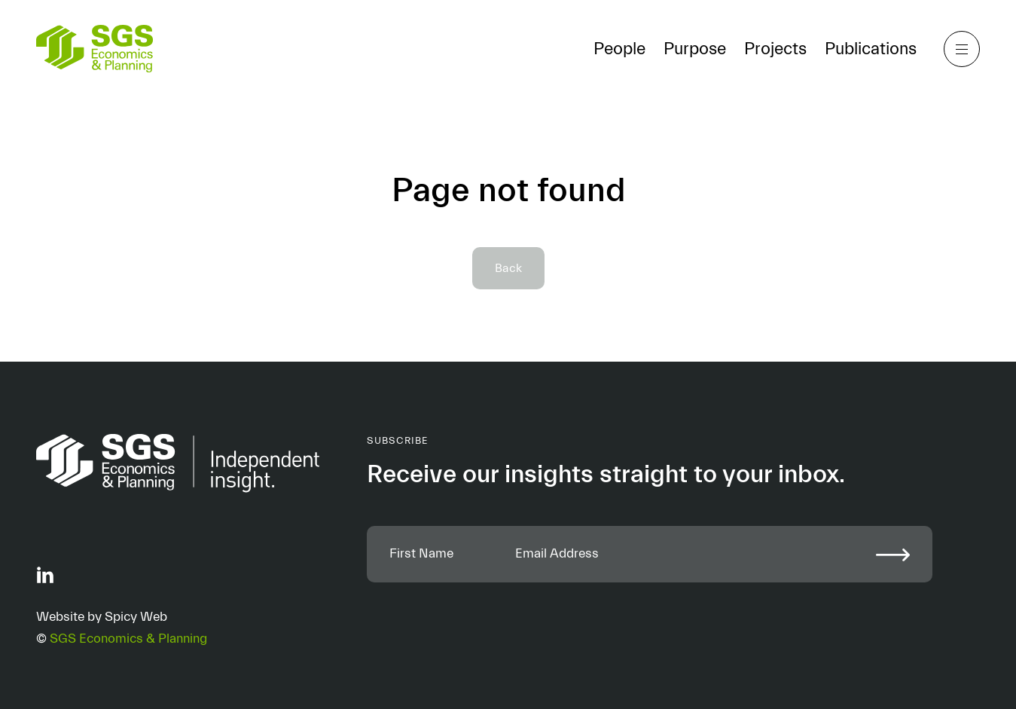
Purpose (695, 49)
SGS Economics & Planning (128, 638)
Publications (871, 49)
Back (508, 268)
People (619, 49)
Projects (775, 49)
